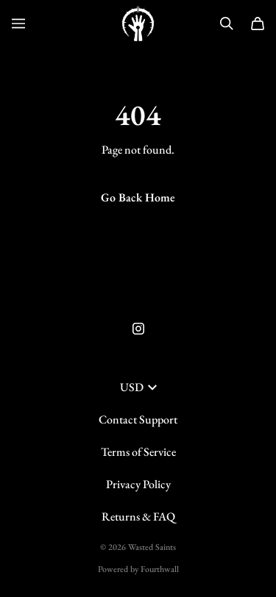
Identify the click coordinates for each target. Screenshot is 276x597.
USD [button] (138, 387)
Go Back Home (138, 197)
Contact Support (138, 419)
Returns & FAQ (138, 516)
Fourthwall (160, 569)
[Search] (226, 23)
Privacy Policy (138, 484)
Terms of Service (138, 452)
